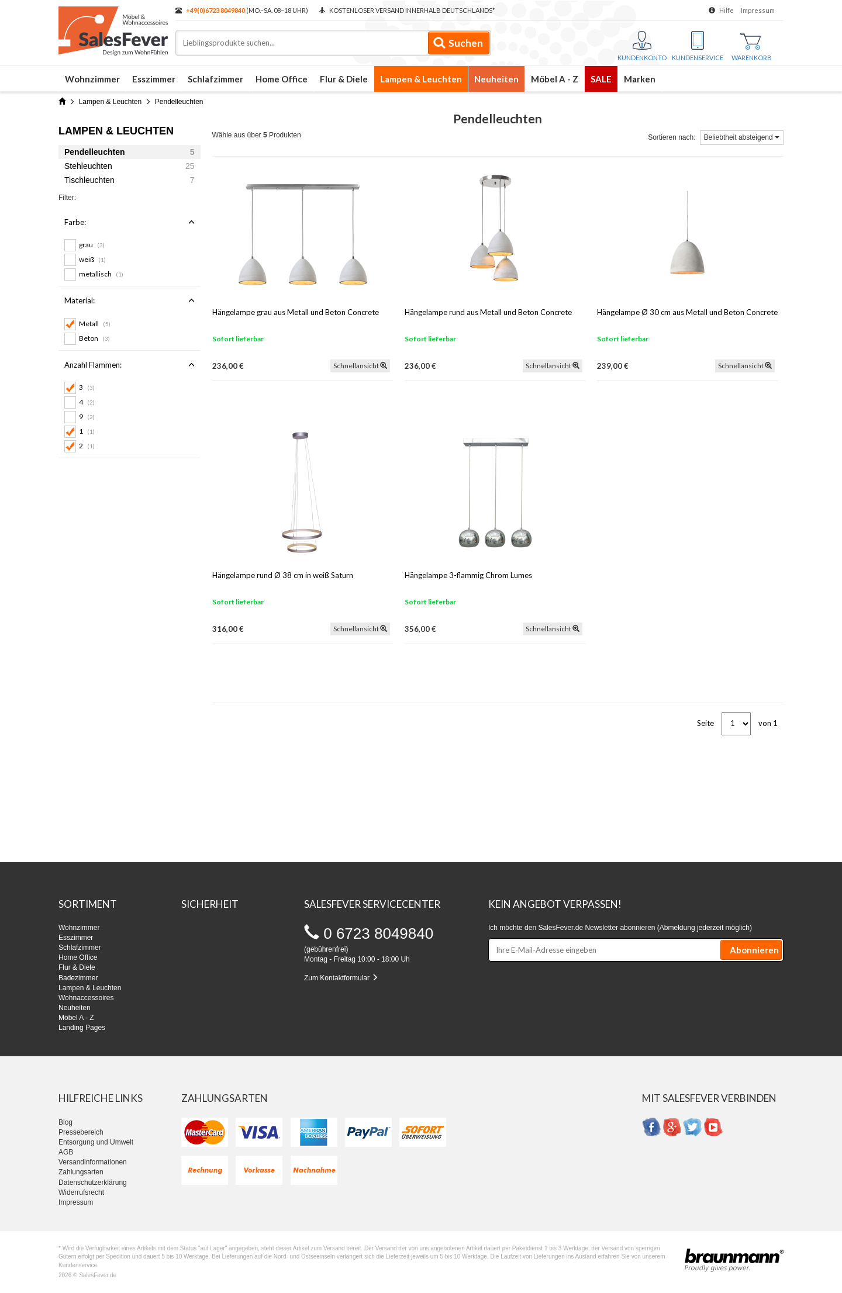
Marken (639, 79)
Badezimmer (78, 978)
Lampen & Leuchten (421, 79)
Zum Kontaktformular (341, 978)
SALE (601, 79)
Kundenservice (697, 46)
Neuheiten (496, 79)
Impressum (758, 10)
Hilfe (726, 10)
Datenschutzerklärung (92, 1182)
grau (92, 244)
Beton (94, 338)
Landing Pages (81, 1028)
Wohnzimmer (92, 79)
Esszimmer (153, 79)
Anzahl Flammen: (129, 364)
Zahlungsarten (80, 1172)
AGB (65, 1152)
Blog (65, 1122)
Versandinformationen (92, 1162)
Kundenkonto (642, 46)
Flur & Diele (344, 79)
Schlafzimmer (215, 79)
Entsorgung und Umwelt (95, 1142)
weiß (92, 259)
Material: (129, 300)
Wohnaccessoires (86, 998)
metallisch (101, 273)
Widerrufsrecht (81, 1192)
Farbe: (129, 222)
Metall (95, 323)
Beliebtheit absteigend (741, 137)
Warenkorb (751, 47)
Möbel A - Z (554, 79)
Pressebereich (80, 1132)
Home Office (282, 79)
